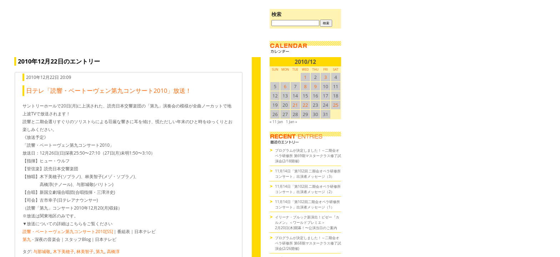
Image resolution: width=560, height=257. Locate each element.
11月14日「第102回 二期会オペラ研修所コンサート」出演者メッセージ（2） (308, 189)
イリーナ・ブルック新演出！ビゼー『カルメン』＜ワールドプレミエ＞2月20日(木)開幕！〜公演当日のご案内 (307, 222)
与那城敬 (41, 251)
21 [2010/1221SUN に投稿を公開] (295, 105)
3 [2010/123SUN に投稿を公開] (325, 77)
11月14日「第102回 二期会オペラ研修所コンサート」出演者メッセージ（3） (308, 173)
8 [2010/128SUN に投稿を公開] (305, 86)
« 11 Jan (276, 121)
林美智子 (85, 251)
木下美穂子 (63, 251)
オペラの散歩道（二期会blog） (136, 34)
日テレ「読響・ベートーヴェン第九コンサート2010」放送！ (108, 90)
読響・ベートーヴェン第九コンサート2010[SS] (67, 231)
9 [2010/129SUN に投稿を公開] (315, 86)
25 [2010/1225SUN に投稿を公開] (335, 105)
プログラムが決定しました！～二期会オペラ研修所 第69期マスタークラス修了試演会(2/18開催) (308, 155)
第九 (26, 239)
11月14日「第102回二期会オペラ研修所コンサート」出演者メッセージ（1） (307, 204)
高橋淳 (113, 251)
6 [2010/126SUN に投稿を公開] (285, 86)
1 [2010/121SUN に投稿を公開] (305, 77)
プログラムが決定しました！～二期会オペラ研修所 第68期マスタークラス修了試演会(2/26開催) (308, 243)
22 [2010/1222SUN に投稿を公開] (305, 105)
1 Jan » (291, 121)
